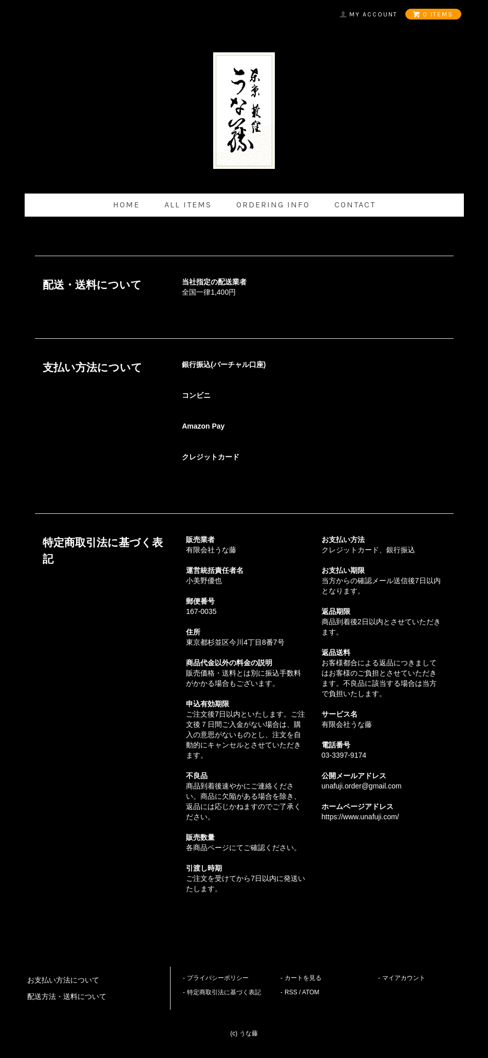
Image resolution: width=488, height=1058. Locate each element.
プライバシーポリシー (218, 978)
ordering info (273, 204)
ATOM (311, 992)
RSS (291, 992)
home (126, 204)
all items (188, 204)
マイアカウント (403, 978)
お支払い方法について (63, 980)
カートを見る (303, 978)
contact (355, 204)
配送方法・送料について (66, 996)
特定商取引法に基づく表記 (224, 992)
